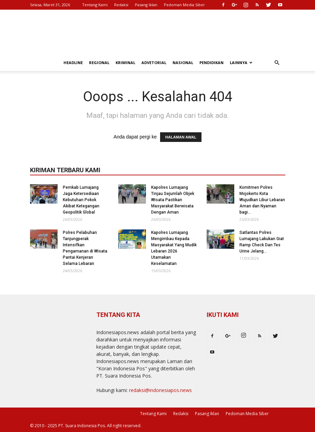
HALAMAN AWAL (180, 137)
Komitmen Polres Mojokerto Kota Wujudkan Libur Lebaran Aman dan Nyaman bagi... (262, 200)
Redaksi (121, 4)
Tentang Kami (95, 4)
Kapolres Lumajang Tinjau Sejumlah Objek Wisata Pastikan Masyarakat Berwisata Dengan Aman (172, 200)
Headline (73, 62)
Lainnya (241, 62)
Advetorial (153, 62)
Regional (99, 62)
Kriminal (125, 62)
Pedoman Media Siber (184, 4)
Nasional (183, 62)
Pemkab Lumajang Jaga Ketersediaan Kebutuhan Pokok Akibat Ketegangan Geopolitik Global (81, 200)
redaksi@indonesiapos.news (160, 390)
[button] (277, 63)
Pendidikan (211, 62)
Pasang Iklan (146, 4)
